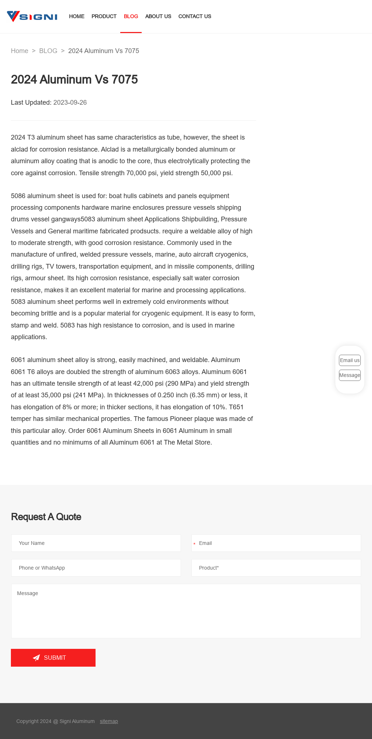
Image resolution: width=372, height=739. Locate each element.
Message (349, 375)
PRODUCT (104, 16)
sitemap (109, 721)
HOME (76, 16)
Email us (350, 360)
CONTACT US (194, 16)
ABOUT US (158, 16)
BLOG (131, 16)
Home (19, 51)
